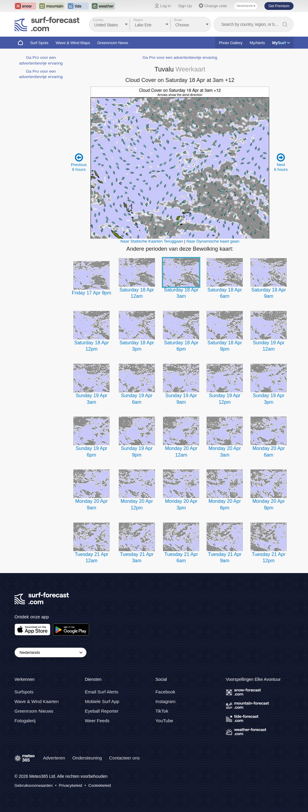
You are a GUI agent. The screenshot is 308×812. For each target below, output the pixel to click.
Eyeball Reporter (102, 711)
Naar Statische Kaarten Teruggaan (151, 241)
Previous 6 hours (79, 162)
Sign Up (185, 6)
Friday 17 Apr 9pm (91, 292)
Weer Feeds (97, 720)
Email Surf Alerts (101, 691)
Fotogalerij (24, 720)
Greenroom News (112, 43)
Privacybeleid (70, 785)
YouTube (164, 720)
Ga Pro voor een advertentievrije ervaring (180, 57)
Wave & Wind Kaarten (36, 701)
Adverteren (54, 757)
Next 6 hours (281, 162)
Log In (165, 6)
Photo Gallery (230, 43)
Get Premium (279, 6)
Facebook (165, 691)
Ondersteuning (87, 757)
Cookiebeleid (99, 785)
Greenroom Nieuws (33, 711)
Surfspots (23, 691)
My (281, 42)
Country (98, 20)
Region (138, 20)
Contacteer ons (124, 757)
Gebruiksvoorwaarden (33, 785)
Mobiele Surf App (102, 701)
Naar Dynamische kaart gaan (212, 241)
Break (178, 20)
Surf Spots (39, 43)
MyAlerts (257, 43)
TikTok (162, 711)
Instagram (166, 701)
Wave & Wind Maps (73, 43)
